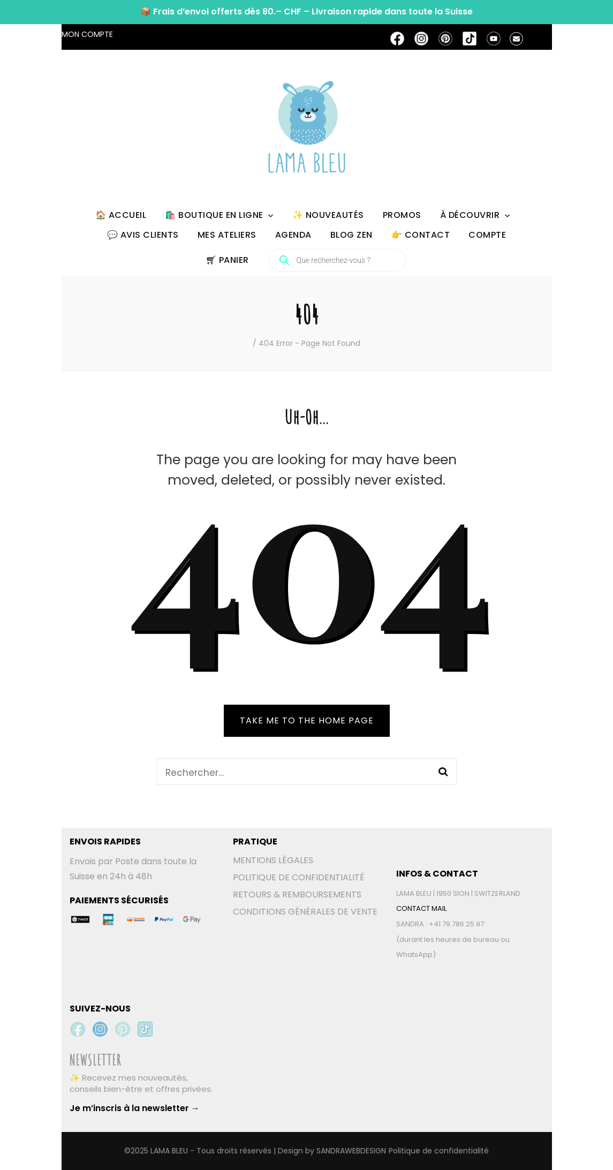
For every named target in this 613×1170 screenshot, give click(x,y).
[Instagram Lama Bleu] (100, 1029)
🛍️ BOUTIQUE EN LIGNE (214, 215)
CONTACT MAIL (421, 908)
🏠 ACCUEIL (121, 215)
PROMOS (402, 215)
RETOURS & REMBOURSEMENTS (297, 894)
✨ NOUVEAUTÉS (328, 215)
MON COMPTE (87, 34)
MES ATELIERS (227, 235)
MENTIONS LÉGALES (273, 860)
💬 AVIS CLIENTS (143, 235)
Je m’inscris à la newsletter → (135, 1108)
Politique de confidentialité (439, 1150)
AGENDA (293, 235)
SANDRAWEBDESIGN (351, 1150)
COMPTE (487, 235)
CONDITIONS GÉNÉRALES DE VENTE (305, 911)
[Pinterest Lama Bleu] (123, 1029)
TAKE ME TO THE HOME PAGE (307, 720)
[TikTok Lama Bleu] (145, 1029)
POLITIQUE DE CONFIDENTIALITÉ (299, 877)
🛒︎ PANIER (227, 260)
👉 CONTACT (420, 235)
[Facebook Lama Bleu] (78, 1029)
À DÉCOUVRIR (470, 215)
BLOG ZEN (351, 235)
